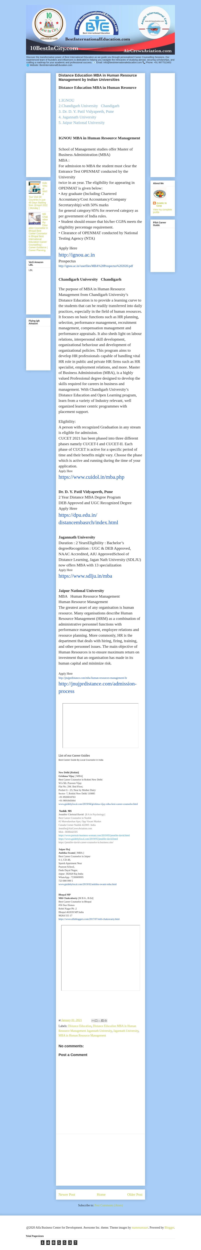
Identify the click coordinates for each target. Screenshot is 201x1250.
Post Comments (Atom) (109, 1205)
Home (101, 1195)
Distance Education (79, 1026)
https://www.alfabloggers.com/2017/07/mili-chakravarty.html (89, 919)
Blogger (169, 1227)
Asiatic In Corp (161, 204)
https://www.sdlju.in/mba (85, 576)
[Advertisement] (100, 1160)
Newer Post (67, 1195)
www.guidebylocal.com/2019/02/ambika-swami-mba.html (88, 884)
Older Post (134, 1195)
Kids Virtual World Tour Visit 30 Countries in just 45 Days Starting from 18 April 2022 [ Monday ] (38, 195)
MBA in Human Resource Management (82, 1035)
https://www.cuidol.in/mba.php (91, 477)
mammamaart (140, 1227)
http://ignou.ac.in (77, 255)
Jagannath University (125, 1030)
